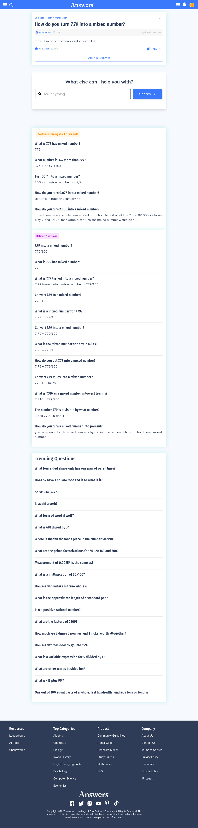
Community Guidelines (111, 735)
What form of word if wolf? (54, 515)
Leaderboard (17, 735)
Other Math (61, 17)
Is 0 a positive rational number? (58, 610)
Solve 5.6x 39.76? (47, 492)
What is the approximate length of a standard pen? (71, 598)
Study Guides (105, 757)
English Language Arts (67, 764)
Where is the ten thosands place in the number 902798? (74, 539)
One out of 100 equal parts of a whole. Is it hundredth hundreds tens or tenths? (91, 692)
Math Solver (104, 764)
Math (49, 17)
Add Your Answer (99, 58)
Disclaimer (148, 764)
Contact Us (148, 743)
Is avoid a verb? (46, 504)
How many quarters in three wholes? (61, 586)
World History (62, 757)
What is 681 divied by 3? (52, 527)
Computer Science (64, 778)
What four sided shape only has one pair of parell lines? (75, 468)
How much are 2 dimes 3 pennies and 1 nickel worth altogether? (80, 633)
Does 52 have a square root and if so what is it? (68, 480)
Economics (60, 785)
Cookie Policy (150, 771)
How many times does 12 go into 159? (61, 645)
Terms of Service (152, 750)
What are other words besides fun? (60, 669)
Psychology (60, 771)
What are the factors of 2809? (56, 622)
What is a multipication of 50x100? (60, 574)
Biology (57, 750)
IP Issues (147, 778)
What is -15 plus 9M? (49, 680)
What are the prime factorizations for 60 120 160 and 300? (77, 551)
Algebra (58, 735)
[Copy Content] (152, 49)
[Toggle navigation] (178, 4)
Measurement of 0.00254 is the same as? (64, 563)
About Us (147, 735)
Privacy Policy (150, 757)
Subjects (39, 17)
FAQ (100, 771)
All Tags (14, 743)
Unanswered (17, 750)
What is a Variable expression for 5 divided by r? (70, 657)
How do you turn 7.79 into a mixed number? (80, 24)
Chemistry (59, 743)
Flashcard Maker (107, 750)
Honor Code (105, 743)
